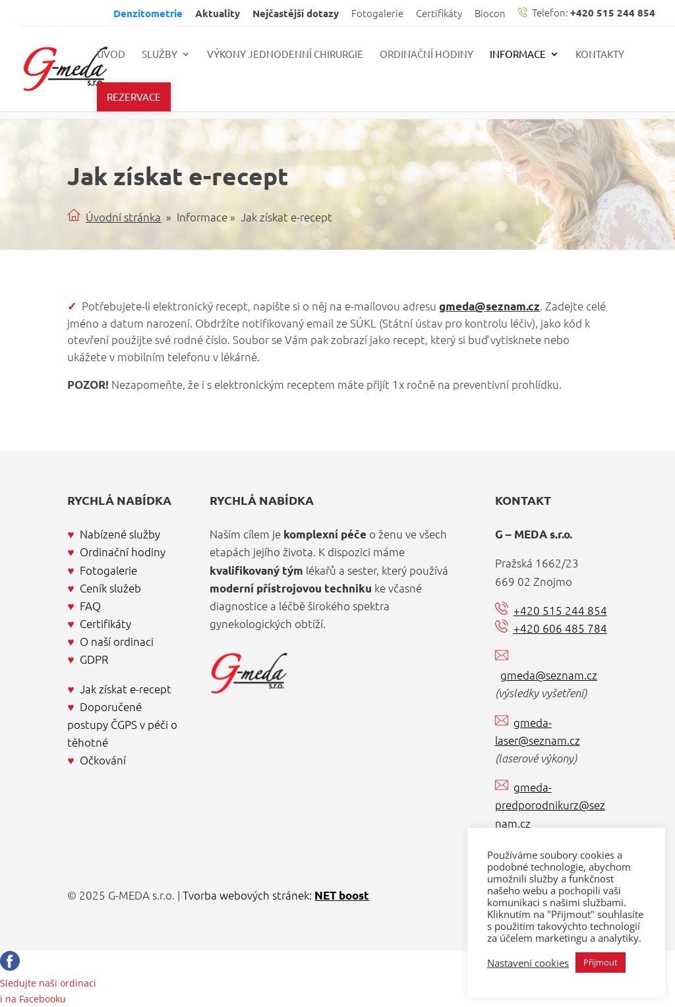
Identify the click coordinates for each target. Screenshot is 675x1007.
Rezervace (134, 96)
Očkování (103, 760)
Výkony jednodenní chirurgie (285, 54)
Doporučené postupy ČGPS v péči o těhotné (122, 724)
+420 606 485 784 (560, 628)
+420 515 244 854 (560, 610)
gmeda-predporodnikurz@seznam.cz (550, 805)
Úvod (111, 54)
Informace (518, 54)
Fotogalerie (377, 14)
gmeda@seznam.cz (489, 306)
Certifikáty (439, 14)
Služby (159, 54)
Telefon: (586, 13)
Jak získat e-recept (125, 688)
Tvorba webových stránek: (276, 895)
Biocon (490, 14)
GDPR (94, 659)
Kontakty (599, 54)
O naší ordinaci (117, 641)
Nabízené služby (120, 534)
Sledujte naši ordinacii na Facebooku (48, 983)
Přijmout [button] (600, 962)
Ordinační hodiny (426, 54)
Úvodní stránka (123, 217)
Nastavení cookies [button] (528, 963)
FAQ (90, 605)
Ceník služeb (110, 588)
